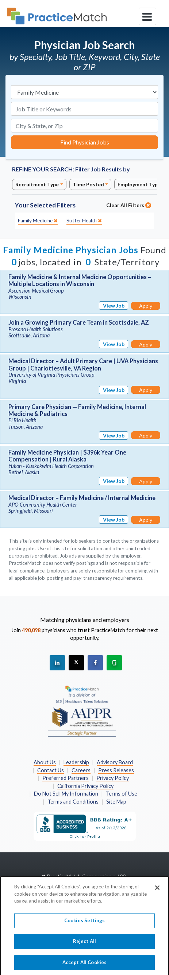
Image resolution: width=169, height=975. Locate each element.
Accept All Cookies (84, 965)
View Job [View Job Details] (113, 305)
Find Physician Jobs (84, 142)
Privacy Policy (112, 778)
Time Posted (88, 184)
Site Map (116, 801)
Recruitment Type (37, 184)
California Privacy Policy (85, 786)
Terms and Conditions (73, 801)
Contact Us (50, 770)
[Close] (157, 891)
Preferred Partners (65, 778)
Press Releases (116, 770)
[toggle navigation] (147, 16)
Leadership (76, 762)
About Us (45, 762)
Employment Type (139, 184)
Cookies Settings (84, 923)
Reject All (84, 944)
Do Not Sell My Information (66, 793)
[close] (38, 221)
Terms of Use (121, 793)
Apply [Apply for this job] (145, 306)
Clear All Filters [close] (128, 205)
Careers (81, 770)
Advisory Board (115, 762)
